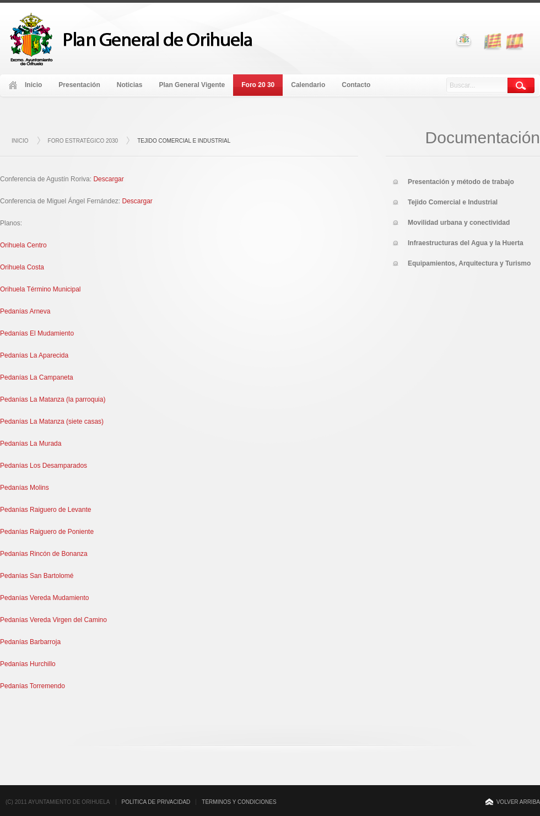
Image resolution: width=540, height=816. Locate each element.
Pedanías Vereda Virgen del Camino (53, 620)
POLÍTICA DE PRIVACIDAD (156, 802)
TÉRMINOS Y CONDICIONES (239, 802)
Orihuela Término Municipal (40, 289)
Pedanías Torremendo (32, 686)
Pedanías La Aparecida (34, 355)
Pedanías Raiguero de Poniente (47, 532)
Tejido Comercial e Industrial (183, 141)
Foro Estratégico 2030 (83, 141)
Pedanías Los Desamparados (43, 465)
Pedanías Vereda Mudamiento (44, 598)
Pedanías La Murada (30, 443)
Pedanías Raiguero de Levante (45, 510)
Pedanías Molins (24, 487)
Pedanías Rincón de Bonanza (44, 554)
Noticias (130, 85)
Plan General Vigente (192, 85)
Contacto (356, 85)
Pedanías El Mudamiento (37, 333)
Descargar (108, 179)
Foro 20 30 (257, 85)
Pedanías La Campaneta (36, 377)
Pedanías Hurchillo (28, 664)
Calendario (308, 85)
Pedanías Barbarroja (30, 642)
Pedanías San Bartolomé (36, 576)
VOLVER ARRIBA (518, 802)
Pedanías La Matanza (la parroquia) (52, 399)
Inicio (33, 85)
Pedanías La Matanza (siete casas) (52, 421)
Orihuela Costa (22, 267)
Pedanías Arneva (25, 311)
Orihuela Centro (23, 245)
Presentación (79, 85)
